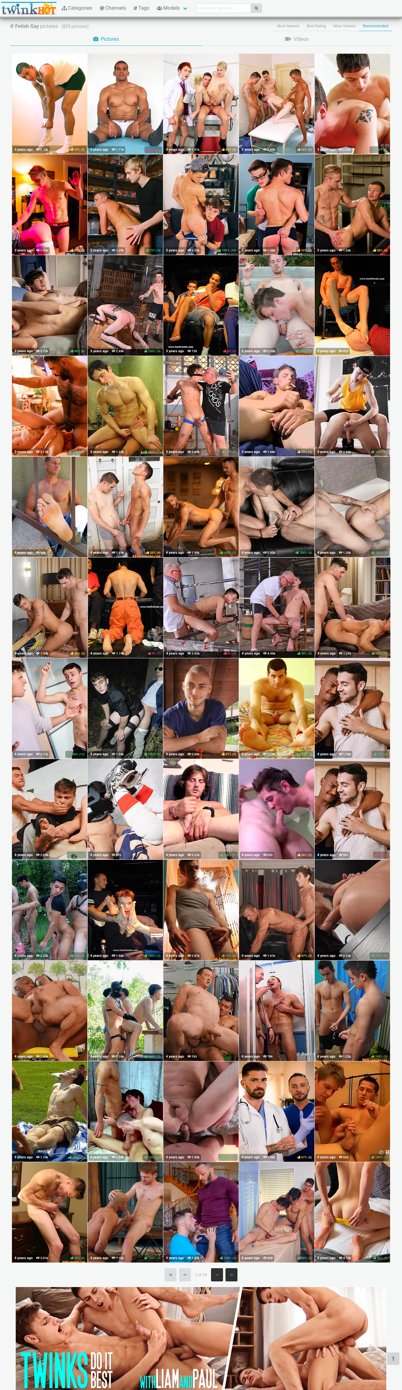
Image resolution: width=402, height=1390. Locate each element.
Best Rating (316, 26)
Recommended (375, 26)
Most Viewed (345, 26)
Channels (113, 8)
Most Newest (288, 26)
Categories (77, 8)
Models (168, 8)
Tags (141, 8)
